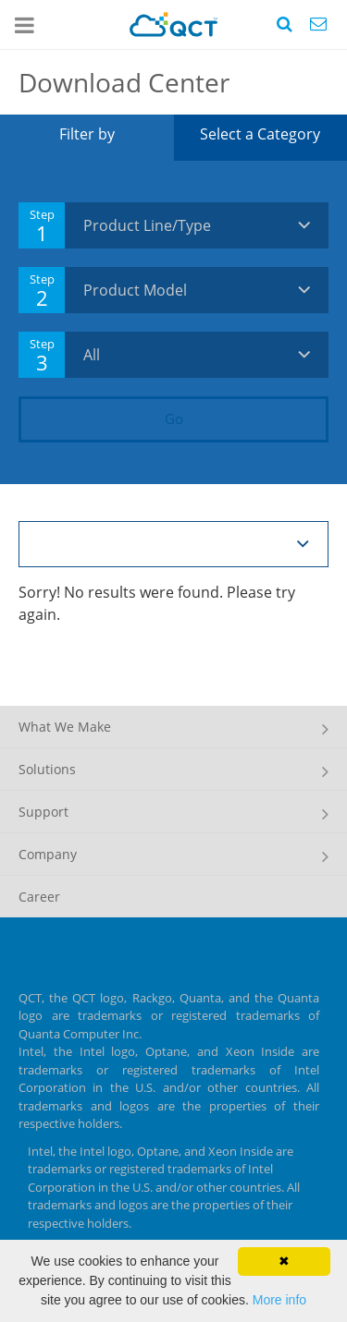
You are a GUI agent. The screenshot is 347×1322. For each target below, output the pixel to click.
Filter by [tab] (87, 134)
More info (279, 1299)
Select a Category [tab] (260, 134)
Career (39, 896)
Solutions (47, 769)
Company (48, 854)
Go (174, 418)
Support (43, 811)
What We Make (65, 726)
